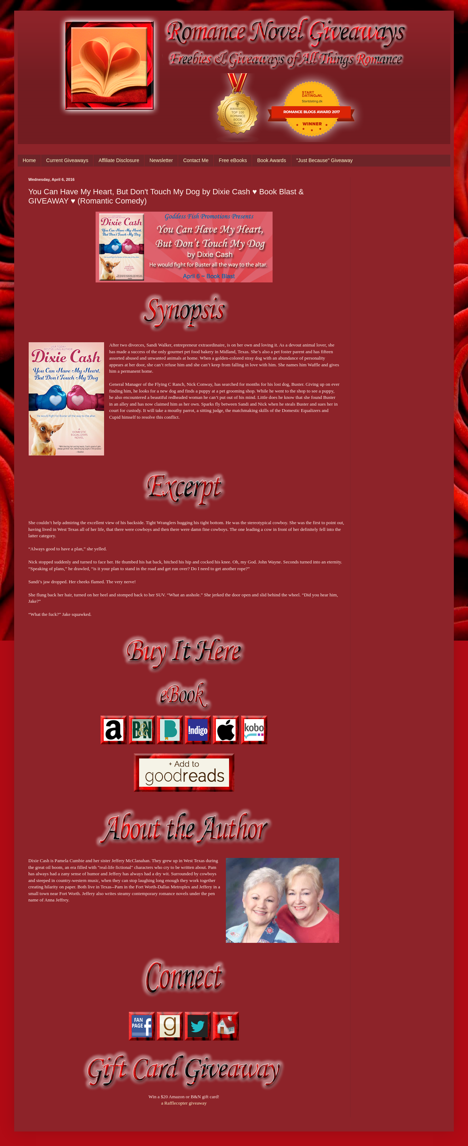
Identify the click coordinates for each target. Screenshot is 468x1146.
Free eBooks (233, 160)
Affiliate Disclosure (118, 160)
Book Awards (271, 160)
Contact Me (196, 160)
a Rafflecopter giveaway (184, 1103)
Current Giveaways (67, 160)
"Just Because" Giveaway (324, 160)
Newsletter (161, 160)
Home (29, 160)
